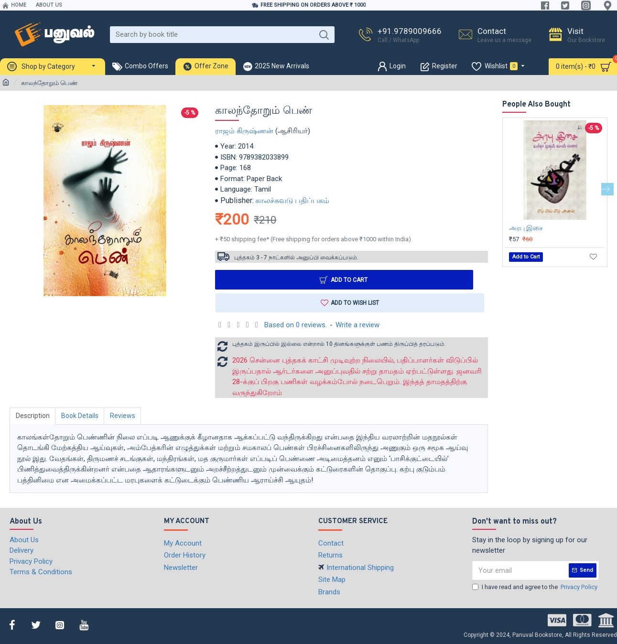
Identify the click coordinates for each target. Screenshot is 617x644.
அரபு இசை (526, 228)
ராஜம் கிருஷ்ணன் (244, 131)
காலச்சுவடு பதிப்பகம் (292, 200)
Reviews (123, 416)
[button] (607, 189)
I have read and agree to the (535, 587)
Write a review (357, 325)
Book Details (80, 416)
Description (33, 416)
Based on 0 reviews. (295, 325)
